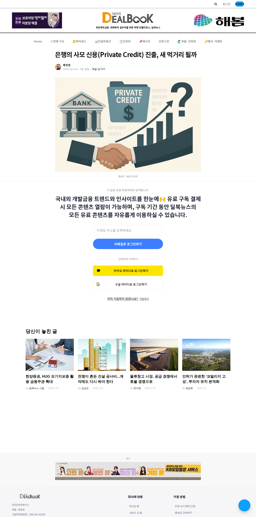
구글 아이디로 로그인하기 (131, 284)
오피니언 (164, 41)
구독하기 (239, 4)
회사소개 (134, 506)
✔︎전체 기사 (57, 41)
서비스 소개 (135, 513)
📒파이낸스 (79, 41)
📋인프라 (125, 41)
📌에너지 (144, 41)
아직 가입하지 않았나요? (128, 299)
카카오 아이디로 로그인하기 (131, 271)
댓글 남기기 (98, 69)
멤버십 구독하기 (183, 513)
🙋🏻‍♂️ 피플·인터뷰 (186, 41)
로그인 (226, 4)
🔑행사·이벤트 (213, 41)
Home (38, 41)
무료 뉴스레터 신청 (185, 506)
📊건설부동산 (103, 41)
